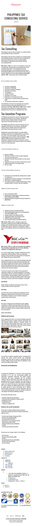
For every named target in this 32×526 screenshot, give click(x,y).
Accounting (7, 456)
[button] (1, 4)
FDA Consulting (8, 454)
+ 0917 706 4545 (8, 464)
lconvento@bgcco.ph (13, 479)
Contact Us (7, 487)
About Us (7, 485)
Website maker (19, 522)
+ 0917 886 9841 (8, 466)
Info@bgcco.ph (11, 478)
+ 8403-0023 (8, 461)
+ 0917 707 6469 (8, 467)
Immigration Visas (9, 453)
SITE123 (14, 522)
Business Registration (10, 451)
